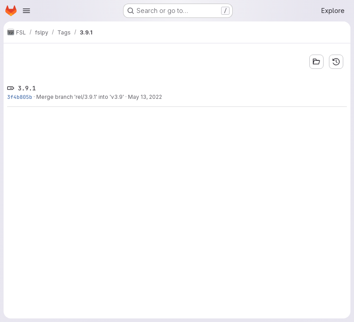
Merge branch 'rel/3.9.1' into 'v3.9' (80, 96)
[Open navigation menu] (26, 11)
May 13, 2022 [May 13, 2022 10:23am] (145, 96)
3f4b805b (19, 96)
